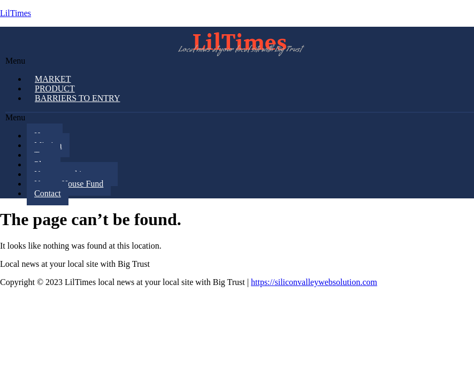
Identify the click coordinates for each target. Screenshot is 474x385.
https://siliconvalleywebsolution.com (314, 282)
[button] (239, 61)
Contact (47, 193)
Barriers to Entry (77, 98)
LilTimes (15, 13)
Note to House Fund (68, 183)
